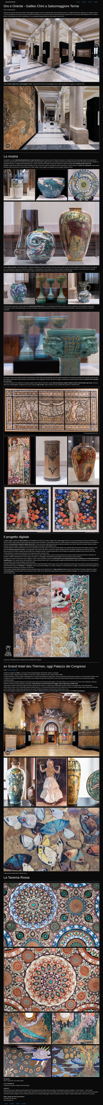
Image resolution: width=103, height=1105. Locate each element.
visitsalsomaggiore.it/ (12, 670)
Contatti (96, 2)
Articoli (90, 2)
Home (78, 2)
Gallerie (84, 2)
